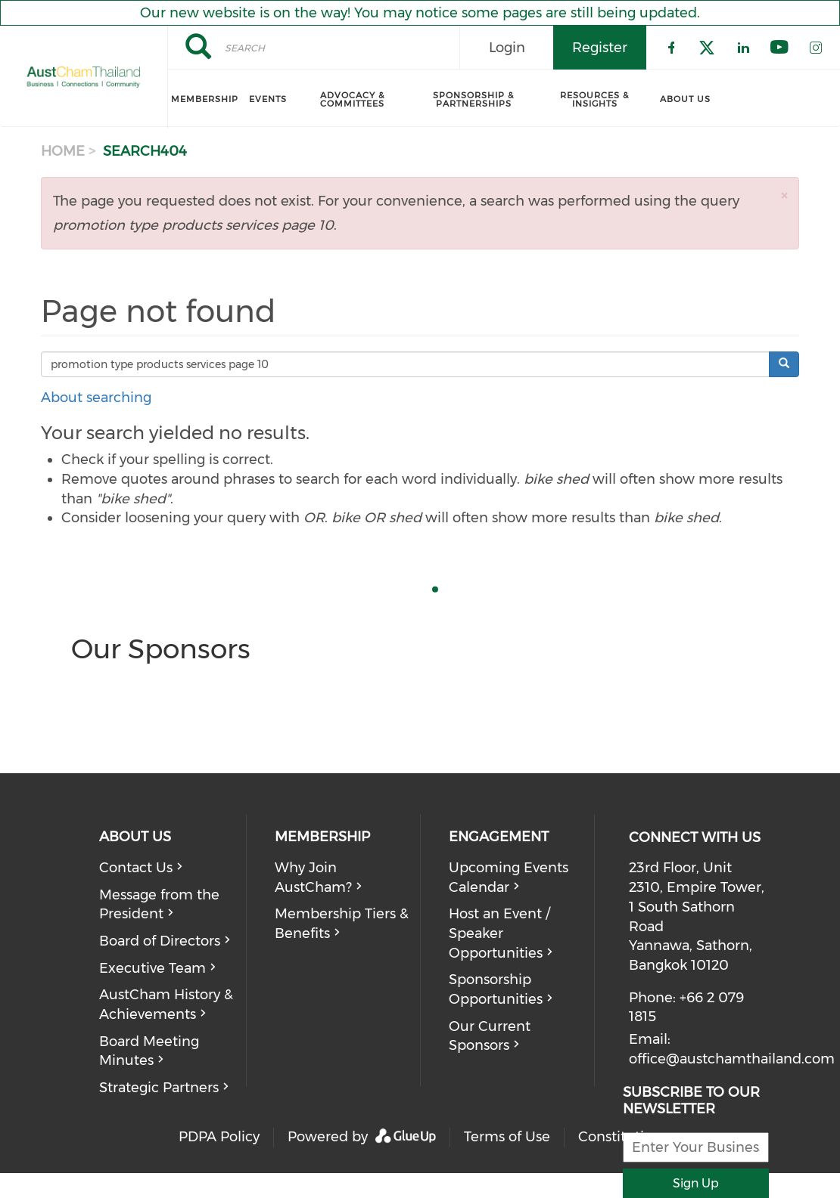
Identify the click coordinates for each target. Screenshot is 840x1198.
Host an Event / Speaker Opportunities (499, 933)
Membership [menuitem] (204, 99)
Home (63, 151)
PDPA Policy (219, 1136)
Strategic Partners (159, 1087)
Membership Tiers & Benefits (342, 923)
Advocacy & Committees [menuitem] (352, 99)
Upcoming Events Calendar (508, 877)
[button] (784, 195)
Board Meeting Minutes (149, 1051)
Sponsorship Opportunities (496, 989)
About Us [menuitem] (685, 99)
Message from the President (159, 905)
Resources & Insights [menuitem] (594, 99)
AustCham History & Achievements (166, 1004)
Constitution (619, 1136)
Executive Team (152, 968)
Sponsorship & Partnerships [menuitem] (473, 99)
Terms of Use (507, 1136)
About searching (96, 397)
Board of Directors (159, 941)
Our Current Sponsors (489, 1036)
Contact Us (136, 867)
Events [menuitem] (268, 99)
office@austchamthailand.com (732, 1059)
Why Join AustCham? (313, 877)
